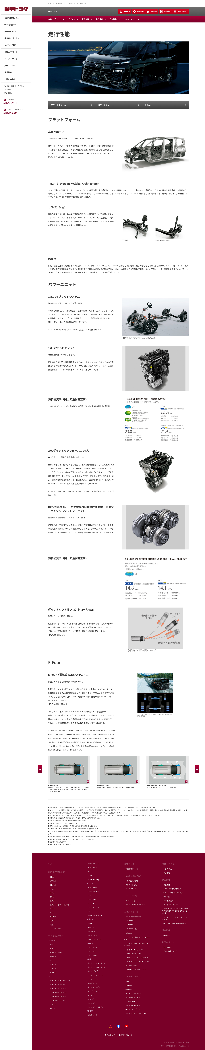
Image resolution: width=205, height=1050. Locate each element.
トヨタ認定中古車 (131, 881)
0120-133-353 (10, 113)
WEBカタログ (180, 11)
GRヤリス (90, 931)
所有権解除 (8, 93)
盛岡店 (51, 877)
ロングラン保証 (130, 885)
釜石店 (51, 913)
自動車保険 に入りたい (134, 950)
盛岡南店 (52, 885)
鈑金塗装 (128, 989)
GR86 (89, 923)
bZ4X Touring (92, 879)
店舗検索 (125, 11)
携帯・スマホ (168, 864)
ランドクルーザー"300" (57, 992)
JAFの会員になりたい (134, 953)
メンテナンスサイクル (133, 993)
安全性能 (113, 19)
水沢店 (51, 897)
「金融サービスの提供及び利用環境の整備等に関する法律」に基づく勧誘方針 (175, 911)
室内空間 (85, 19)
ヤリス (51, 948)
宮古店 (51, 909)
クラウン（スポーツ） (57, 984)
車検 (126, 981)
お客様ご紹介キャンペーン (134, 905)
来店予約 (166, 873)
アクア (51, 944)
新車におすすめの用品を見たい (137, 958)
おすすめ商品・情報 (132, 997)
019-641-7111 (10, 103)
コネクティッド (129, 19)
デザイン (71, 19)
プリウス (52, 968)
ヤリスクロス (91, 867)
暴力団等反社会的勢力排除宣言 (174, 923)
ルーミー (52, 956)
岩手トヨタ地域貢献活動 (171, 889)
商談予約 (152, 11)
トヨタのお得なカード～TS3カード (137, 938)
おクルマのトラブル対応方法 (135, 1013)
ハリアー (52, 1004)
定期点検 (128, 985)
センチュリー (91, 1003)
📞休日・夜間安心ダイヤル (14, 86)
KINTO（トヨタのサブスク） (137, 962)
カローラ (52, 972)
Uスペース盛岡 (54, 928)
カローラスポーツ (55, 952)
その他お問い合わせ (170, 951)
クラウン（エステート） (57, 988)
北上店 (51, 893)
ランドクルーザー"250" (57, 996)
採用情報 (7, 89)
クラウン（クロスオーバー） (59, 980)
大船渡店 (52, 917)
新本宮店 (52, 881)
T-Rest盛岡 (129, 1001)
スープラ (90, 927)
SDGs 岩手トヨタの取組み (172, 893)
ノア (88, 895)
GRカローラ (91, 935)
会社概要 (166, 885)
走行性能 (99, 19)
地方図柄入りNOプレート (135, 970)
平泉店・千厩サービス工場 (58, 905)
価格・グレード (54, 19)
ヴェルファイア (92, 891)
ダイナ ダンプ (92, 971)
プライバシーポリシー (170, 905)
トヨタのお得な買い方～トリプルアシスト (137, 945)
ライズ (89, 872)
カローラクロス (92, 863)
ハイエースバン (92, 979)
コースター (91, 995)
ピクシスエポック (93, 947)
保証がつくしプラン (132, 1009)
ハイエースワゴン (93, 907)
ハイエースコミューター (95, 975)
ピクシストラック (93, 951)
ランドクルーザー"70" (57, 1000)
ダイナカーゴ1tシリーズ (95, 963)
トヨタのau (167, 869)
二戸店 (51, 921)
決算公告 (166, 897)
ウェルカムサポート (132, 1005)
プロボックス (91, 983)
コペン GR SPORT (94, 939)
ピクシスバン (91, 955)
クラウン (52, 964)
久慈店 (51, 925)
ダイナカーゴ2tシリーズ (95, 967)
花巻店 (51, 889)
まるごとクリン (130, 889)
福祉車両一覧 (91, 1015)
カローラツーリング (94, 915)
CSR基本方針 (168, 901)
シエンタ (90, 903)
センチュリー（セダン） (95, 1007)
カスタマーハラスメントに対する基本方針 (174, 918)
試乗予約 (138, 11)
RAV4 (51, 1008)
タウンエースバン (93, 987)
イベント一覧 (129, 901)
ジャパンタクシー (93, 991)
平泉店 (51, 901)
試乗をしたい (130, 864)
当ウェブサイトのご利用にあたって (118, 1035)
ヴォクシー (52, 11)
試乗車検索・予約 (131, 869)
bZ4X (89, 876)
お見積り (165, 11)
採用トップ (166, 935)
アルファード (91, 887)
